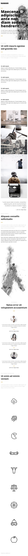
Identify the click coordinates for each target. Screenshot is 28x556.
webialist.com (8, 553)
